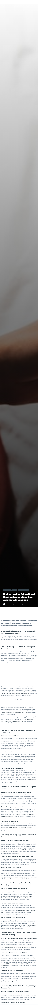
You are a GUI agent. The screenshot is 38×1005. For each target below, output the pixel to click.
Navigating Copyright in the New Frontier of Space (22, 879)
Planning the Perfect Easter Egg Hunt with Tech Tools (14, 712)
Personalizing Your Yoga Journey (27, 800)
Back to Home (6, 2)
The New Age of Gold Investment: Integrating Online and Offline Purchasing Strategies (18, 963)
